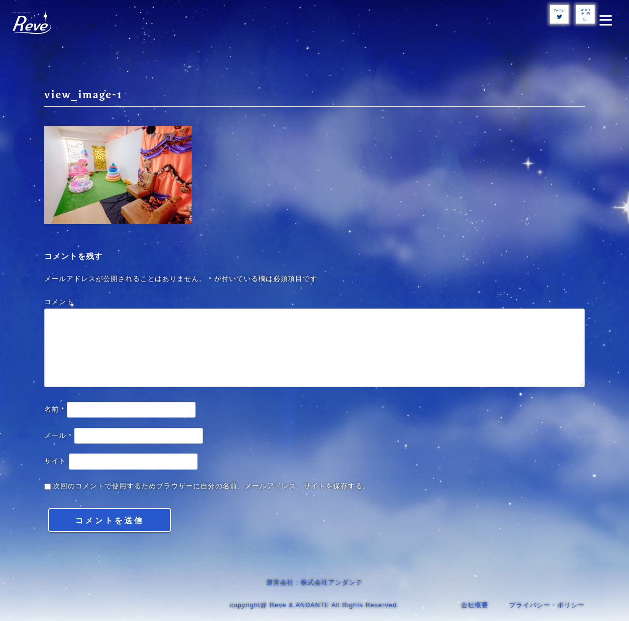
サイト (55, 461)
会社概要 (474, 605)
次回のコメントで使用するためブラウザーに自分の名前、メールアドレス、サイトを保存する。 (211, 486)
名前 (54, 409)
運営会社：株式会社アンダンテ (314, 582)
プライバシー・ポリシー (547, 605)
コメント (59, 302)
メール (58, 435)
